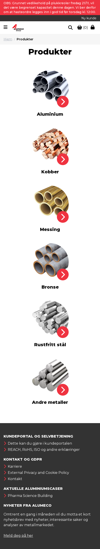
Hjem (8, 39)
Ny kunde (88, 18)
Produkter (25, 39)
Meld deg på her (18, 535)
